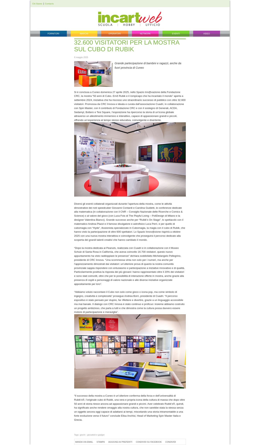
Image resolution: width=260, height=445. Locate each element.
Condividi (170, 442)
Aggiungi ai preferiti (120, 442)
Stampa (101, 442)
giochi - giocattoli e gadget (92, 435)
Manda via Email (84, 442)
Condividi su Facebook (149, 442)
